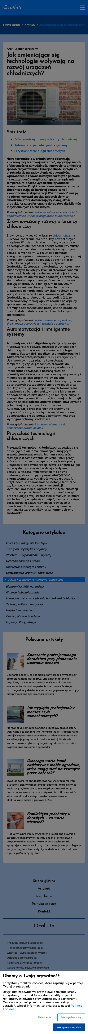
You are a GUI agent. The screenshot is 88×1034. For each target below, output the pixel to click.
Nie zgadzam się (71, 1017)
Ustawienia (44, 1017)
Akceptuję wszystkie (69, 1027)
